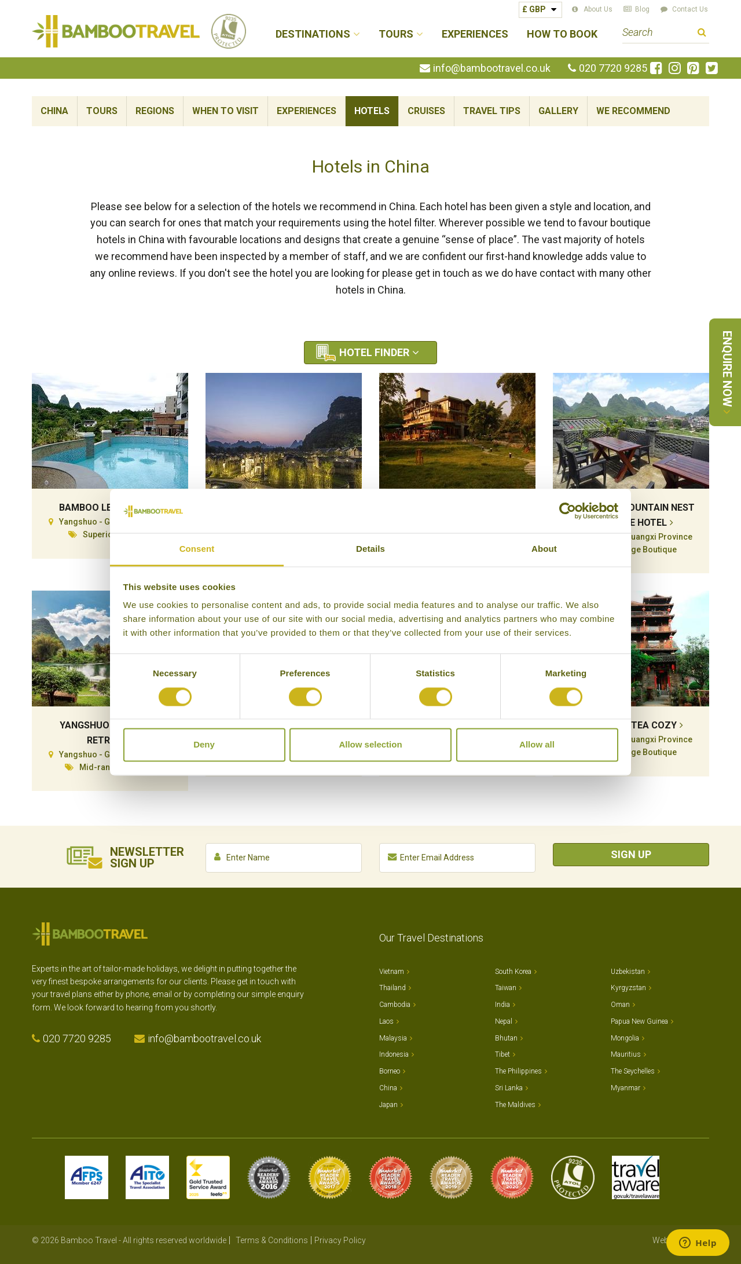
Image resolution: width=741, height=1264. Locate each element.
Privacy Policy (340, 1240)
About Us (598, 9)
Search (702, 33)
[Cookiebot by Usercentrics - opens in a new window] (567, 510)
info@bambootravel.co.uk (492, 68)
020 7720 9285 (613, 68)
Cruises (426, 110)
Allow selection (370, 745)
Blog (642, 9)
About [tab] (544, 549)
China (54, 110)
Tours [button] (396, 34)
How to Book (562, 34)
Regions (154, 110)
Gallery (558, 110)
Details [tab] (370, 549)
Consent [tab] (197, 549)
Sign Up (631, 854)
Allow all (537, 745)
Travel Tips (491, 110)
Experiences (475, 34)
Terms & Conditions (272, 1240)
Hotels (372, 110)
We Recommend (633, 110)
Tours (102, 110)
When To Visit (225, 110)
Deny (204, 745)
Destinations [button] (313, 34)
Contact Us (690, 9)
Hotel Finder (374, 352)
